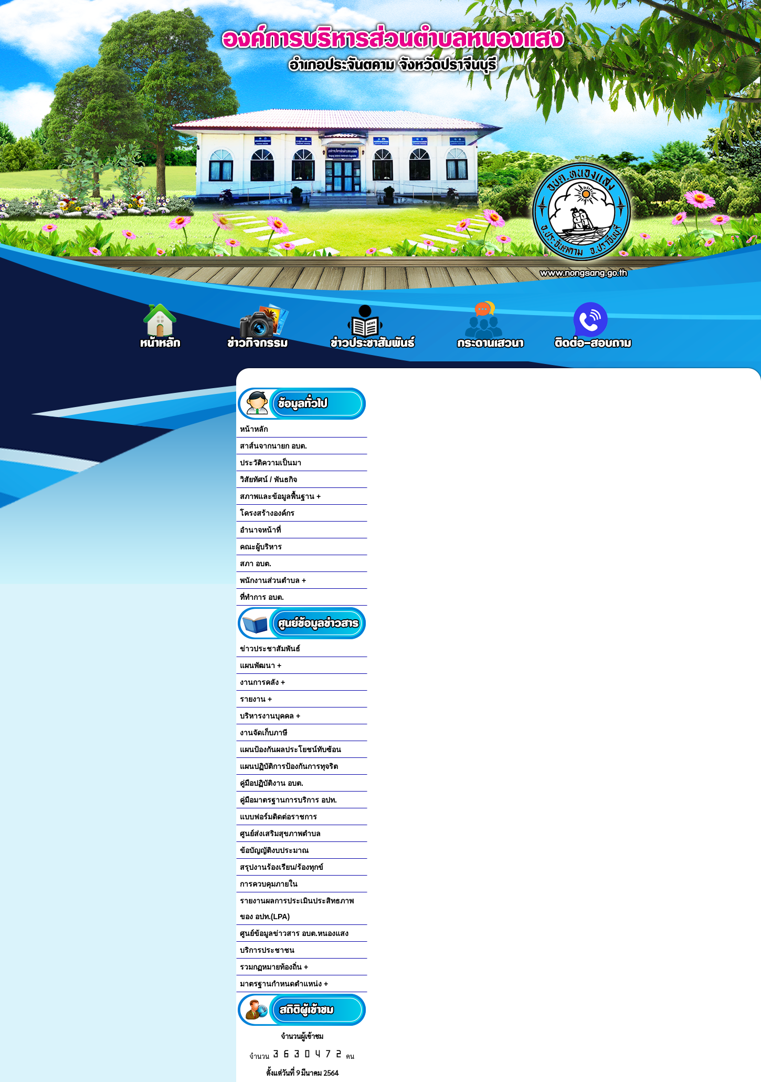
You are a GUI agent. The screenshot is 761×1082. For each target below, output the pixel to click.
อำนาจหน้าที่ (260, 530)
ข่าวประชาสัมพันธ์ (270, 648)
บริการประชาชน (267, 950)
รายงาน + (256, 699)
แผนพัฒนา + (260, 665)
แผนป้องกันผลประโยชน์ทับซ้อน (290, 749)
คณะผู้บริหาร (261, 547)
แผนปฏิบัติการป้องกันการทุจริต (289, 766)
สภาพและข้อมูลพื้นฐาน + (280, 496)
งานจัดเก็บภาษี (263, 733)
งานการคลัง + (262, 682)
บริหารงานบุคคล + (270, 716)
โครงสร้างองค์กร (267, 513)
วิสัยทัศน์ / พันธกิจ (268, 479)
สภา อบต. (255, 563)
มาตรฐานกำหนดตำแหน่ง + (284, 984)
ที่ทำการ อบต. (262, 597)
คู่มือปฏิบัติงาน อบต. (271, 783)
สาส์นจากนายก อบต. (273, 446)
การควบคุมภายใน (269, 884)
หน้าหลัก (254, 429)
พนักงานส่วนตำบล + (273, 580)
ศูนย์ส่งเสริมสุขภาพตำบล (280, 833)
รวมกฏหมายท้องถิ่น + (274, 967)
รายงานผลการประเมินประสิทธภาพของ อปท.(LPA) (297, 909)
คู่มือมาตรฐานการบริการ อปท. (288, 800)
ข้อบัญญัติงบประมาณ (274, 850)
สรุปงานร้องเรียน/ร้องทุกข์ (281, 867)
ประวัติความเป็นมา (270, 463)
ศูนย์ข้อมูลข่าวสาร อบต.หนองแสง (294, 933)
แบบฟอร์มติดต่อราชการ (278, 817)
